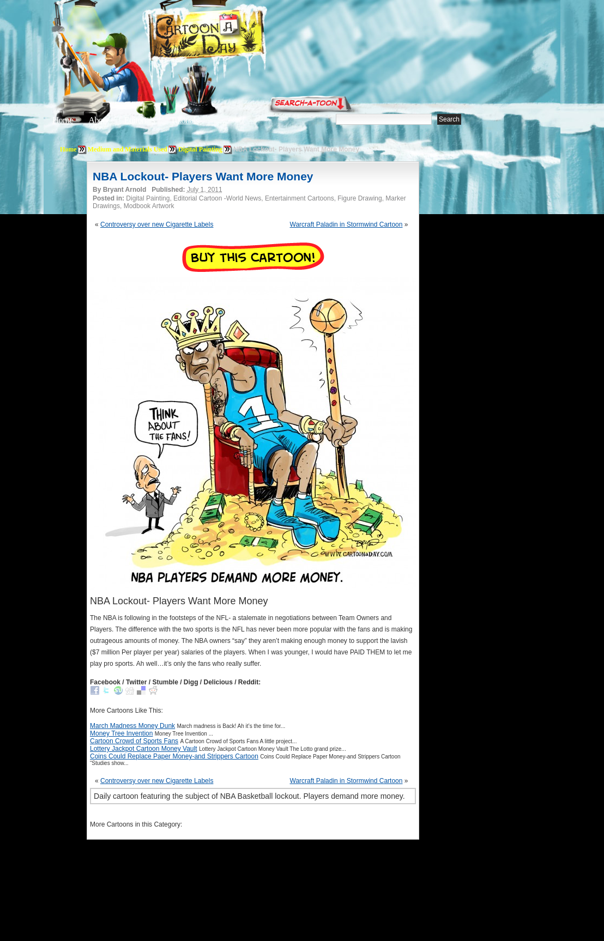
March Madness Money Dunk (132, 726)
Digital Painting (200, 149)
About (98, 120)
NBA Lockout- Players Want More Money (203, 176)
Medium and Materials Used (127, 149)
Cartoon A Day (233, 36)
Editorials (139, 120)
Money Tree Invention (121, 733)
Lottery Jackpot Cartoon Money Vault (143, 748)
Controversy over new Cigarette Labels (156, 224)
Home (62, 120)
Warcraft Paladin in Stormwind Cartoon (346, 224)
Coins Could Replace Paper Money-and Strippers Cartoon (174, 756)
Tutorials (184, 120)
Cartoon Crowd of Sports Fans (134, 741)
